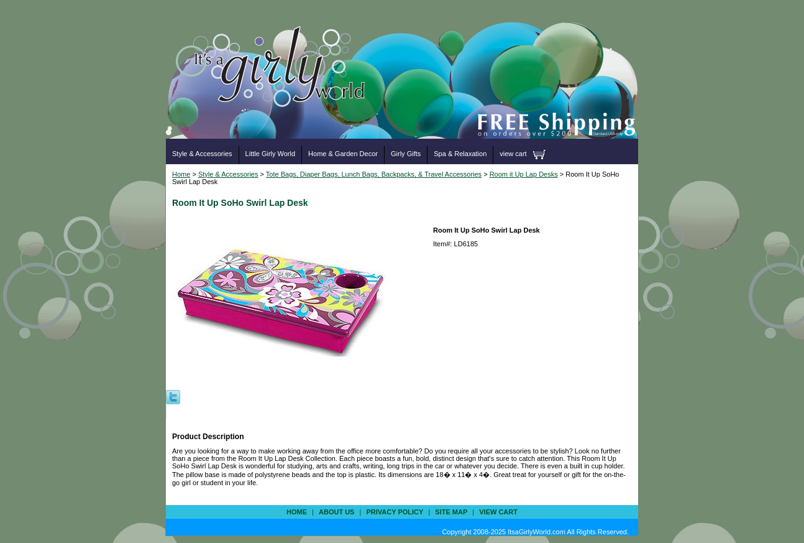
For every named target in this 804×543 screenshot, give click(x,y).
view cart (513, 153)
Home (181, 174)
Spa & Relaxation (460, 153)
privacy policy (394, 512)
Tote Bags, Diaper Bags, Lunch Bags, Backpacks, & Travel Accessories (374, 174)
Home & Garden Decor (343, 153)
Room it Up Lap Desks (524, 174)
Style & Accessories (202, 153)
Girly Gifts (406, 153)
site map (451, 512)
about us (336, 512)
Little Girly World (270, 153)
